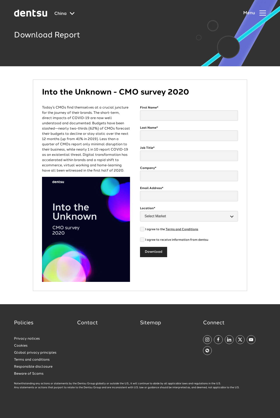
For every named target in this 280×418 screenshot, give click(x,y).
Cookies (21, 346)
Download (153, 252)
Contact (87, 323)
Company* (148, 168)
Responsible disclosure (33, 367)
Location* (147, 208)
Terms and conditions (32, 360)
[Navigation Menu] (254, 13)
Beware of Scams (29, 374)
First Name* (149, 107)
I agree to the (171, 229)
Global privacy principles (35, 353)
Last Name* (149, 127)
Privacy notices (27, 339)
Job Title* (147, 147)
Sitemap (150, 323)
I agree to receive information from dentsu (176, 239)
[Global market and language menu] (64, 13)
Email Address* (151, 188)
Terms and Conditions (182, 229)
